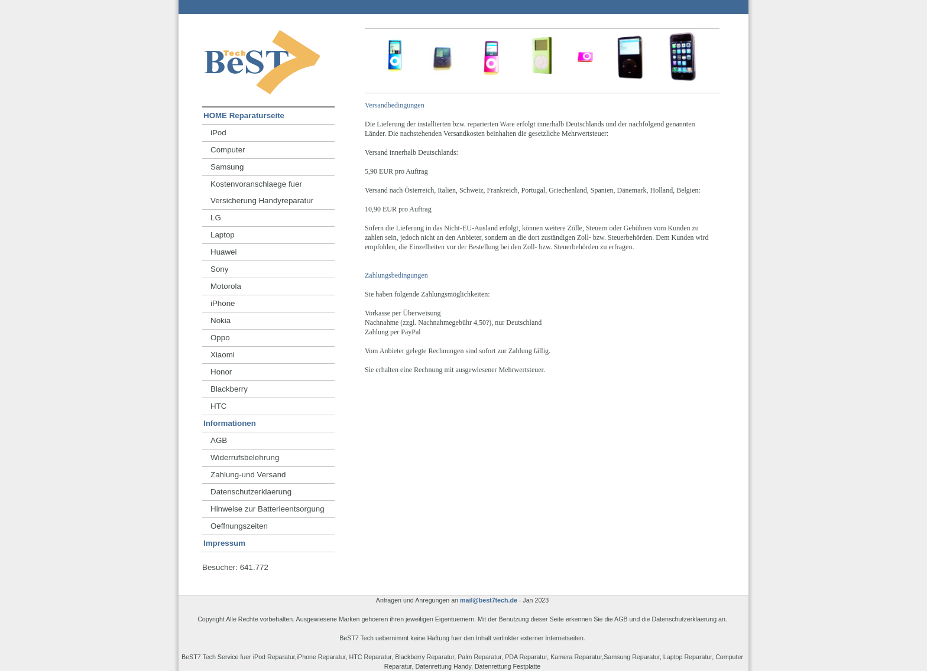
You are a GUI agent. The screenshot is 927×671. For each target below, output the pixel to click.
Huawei (223, 251)
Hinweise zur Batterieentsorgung (267, 508)
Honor (221, 371)
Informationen (229, 423)
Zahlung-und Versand (248, 474)
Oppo (220, 337)
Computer (227, 149)
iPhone (222, 303)
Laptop (222, 234)
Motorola (225, 286)
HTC (218, 406)
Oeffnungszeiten (239, 526)
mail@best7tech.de (488, 600)
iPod (218, 132)
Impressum (224, 543)
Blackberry (229, 389)
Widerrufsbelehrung (244, 457)
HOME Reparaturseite (243, 115)
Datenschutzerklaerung (250, 491)
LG (215, 217)
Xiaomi (222, 354)
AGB (218, 440)
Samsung (227, 166)
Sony (219, 269)
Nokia (220, 320)
